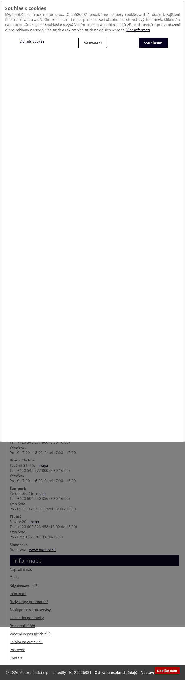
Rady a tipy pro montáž (29, 601)
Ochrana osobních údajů (116, 672)
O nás (14, 577)
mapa (43, 465)
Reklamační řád (22, 625)
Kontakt (16, 657)
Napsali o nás (21, 569)
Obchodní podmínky (27, 617)
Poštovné (17, 649)
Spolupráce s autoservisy (30, 609)
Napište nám (167, 670)
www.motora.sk (42, 549)
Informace (18, 593)
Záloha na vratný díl (26, 641)
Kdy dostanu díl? (23, 585)
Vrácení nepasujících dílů (30, 633)
